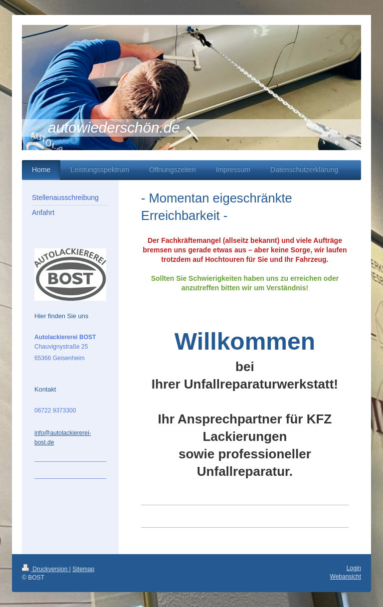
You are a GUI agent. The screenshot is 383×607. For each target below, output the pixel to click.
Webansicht (345, 576)
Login (354, 568)
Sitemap (83, 569)
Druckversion (45, 569)
